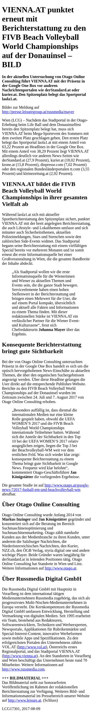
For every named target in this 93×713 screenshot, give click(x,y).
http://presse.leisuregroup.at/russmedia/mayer (38, 112)
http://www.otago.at (60, 568)
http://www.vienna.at (19, 656)
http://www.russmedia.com (23, 669)
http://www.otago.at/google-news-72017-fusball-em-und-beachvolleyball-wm (45, 487)
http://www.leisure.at (24, 700)
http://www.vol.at (32, 647)
